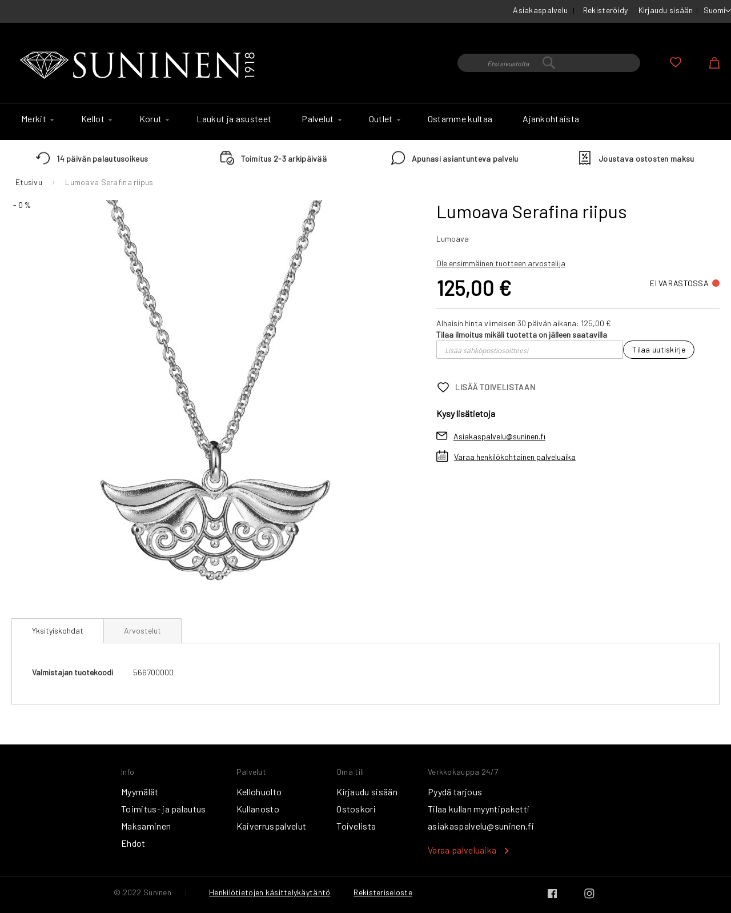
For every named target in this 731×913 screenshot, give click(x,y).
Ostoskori (356, 808)
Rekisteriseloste (383, 892)
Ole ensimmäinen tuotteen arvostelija (500, 263)
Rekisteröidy (605, 10)
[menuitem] (36, 119)
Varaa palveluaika (462, 849)
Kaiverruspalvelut (271, 825)
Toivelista (356, 825)
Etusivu (28, 182)
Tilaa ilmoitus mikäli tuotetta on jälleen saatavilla (521, 334)
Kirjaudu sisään (665, 10)
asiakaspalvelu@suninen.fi (481, 825)
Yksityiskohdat (57, 630)
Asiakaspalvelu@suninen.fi (499, 436)
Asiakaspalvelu (540, 10)
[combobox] (548, 63)
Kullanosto (257, 808)
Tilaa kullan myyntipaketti (478, 808)
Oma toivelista (675, 62)
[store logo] (139, 65)
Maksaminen (146, 825)
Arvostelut (142, 630)
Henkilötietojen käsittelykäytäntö (269, 892)
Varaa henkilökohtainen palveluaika (515, 457)
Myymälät (140, 791)
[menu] (365, 122)
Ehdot (133, 843)
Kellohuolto (259, 791)
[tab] (57, 630)
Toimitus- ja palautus (163, 808)
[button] (717, 11)
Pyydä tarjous (455, 791)
